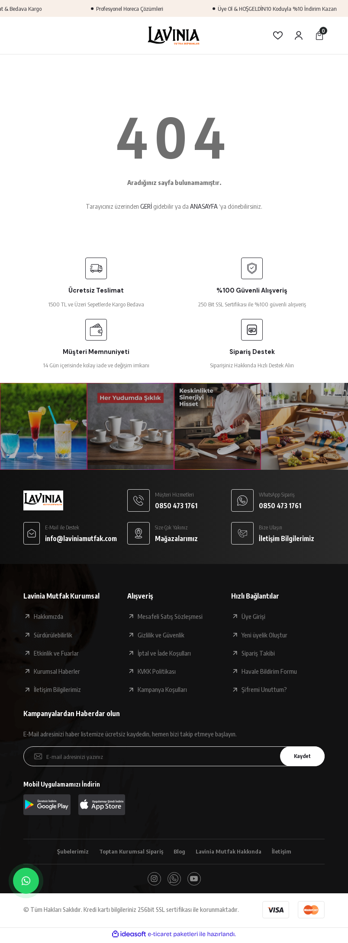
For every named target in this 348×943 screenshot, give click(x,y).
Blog (180, 852)
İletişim (288, 852)
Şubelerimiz (66, 852)
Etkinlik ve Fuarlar (56, 653)
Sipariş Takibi (258, 653)
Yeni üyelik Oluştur (264, 635)
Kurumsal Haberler (57, 671)
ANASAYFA (204, 206)
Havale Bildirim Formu (269, 671)
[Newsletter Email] (174, 756)
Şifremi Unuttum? (264, 689)
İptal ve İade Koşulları (164, 653)
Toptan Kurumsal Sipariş (128, 852)
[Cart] (319, 35)
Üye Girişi (253, 616)
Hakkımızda (48, 616)
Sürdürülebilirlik (53, 635)
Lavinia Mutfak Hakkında (232, 852)
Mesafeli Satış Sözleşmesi (170, 616)
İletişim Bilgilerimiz (57, 689)
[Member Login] (298, 35)
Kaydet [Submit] (299, 756)
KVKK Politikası (157, 671)
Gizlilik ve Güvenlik (161, 635)
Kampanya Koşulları (162, 689)
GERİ (146, 206)
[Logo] (174, 35)
